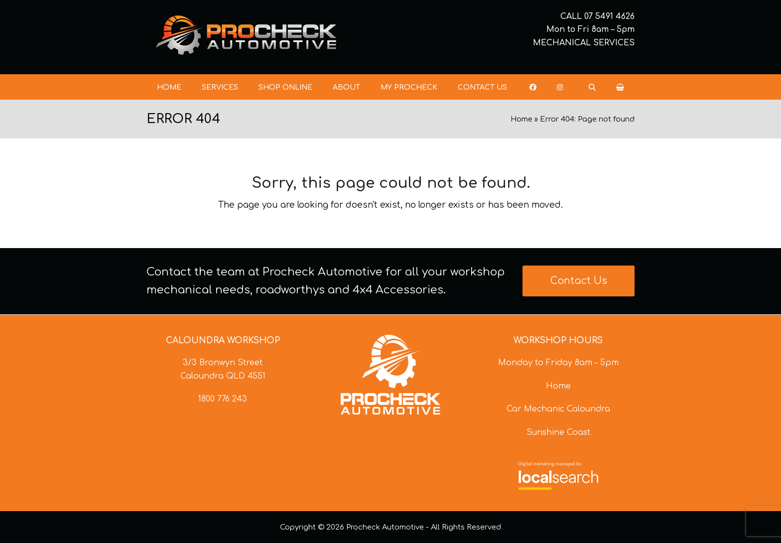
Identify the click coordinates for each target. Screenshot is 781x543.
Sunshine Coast (558, 432)
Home (521, 119)
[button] (620, 87)
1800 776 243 (222, 399)
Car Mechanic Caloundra (558, 409)
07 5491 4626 (609, 16)
